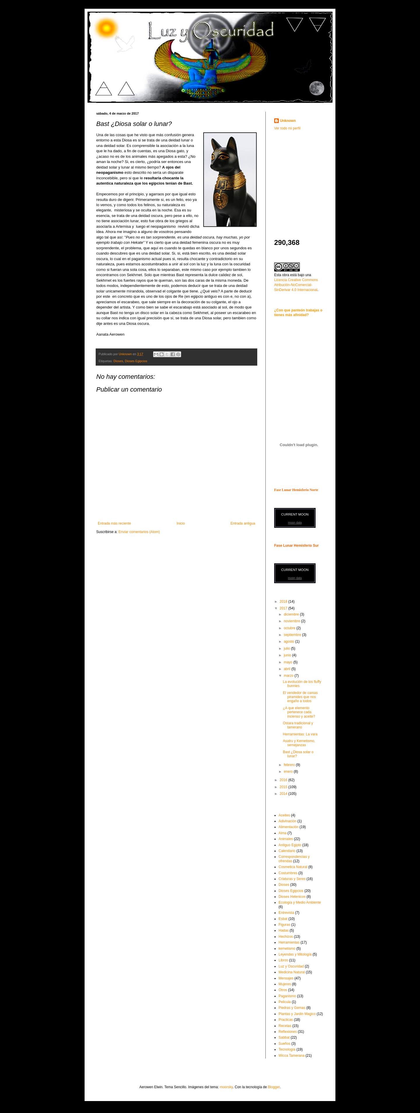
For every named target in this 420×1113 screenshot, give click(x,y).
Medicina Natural (292, 972)
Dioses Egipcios (136, 361)
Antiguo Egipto (290, 845)
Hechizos (286, 937)
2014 (284, 794)
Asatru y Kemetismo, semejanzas (299, 743)
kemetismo (287, 949)
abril (287, 669)
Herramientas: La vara (300, 734)
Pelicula (285, 1002)
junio (288, 655)
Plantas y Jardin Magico (297, 1014)
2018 (284, 602)
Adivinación (287, 821)
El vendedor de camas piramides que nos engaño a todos (300, 697)
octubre (290, 628)
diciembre (292, 614)
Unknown (288, 121)
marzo (289, 676)
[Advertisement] (310, 176)
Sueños (284, 1044)
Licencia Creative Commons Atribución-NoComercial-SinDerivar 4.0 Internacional (296, 285)
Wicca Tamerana (291, 1056)
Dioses (118, 361)
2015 (284, 787)
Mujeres (285, 984)
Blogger (274, 1087)
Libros (283, 960)
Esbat (283, 919)
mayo (288, 662)
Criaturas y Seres (292, 879)
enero (289, 772)
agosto (289, 641)
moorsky (226, 1087)
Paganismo (287, 996)
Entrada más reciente (114, 523)
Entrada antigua (242, 523)
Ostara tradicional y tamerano (298, 725)
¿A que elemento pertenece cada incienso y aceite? (299, 712)
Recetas (285, 1026)
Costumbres (288, 873)
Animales (286, 839)
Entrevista (286, 913)
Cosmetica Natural (293, 867)
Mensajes (286, 978)
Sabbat (284, 1037)
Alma (282, 833)
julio (287, 648)
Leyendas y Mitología (295, 954)
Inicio (181, 523)
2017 (284, 608)
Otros (283, 990)
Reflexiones (288, 1032)
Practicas (286, 1020)
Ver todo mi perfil (287, 128)
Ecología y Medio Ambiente (300, 902)
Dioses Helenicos (292, 897)
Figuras (284, 925)
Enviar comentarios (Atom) (139, 532)
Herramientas (289, 942)
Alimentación (289, 827)
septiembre (293, 635)
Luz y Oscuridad (291, 966)
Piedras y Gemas (292, 1008)
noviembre (292, 621)
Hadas (284, 930)
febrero (290, 765)
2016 (284, 780)
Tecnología (287, 1049)
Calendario (287, 851)
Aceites (284, 815)
